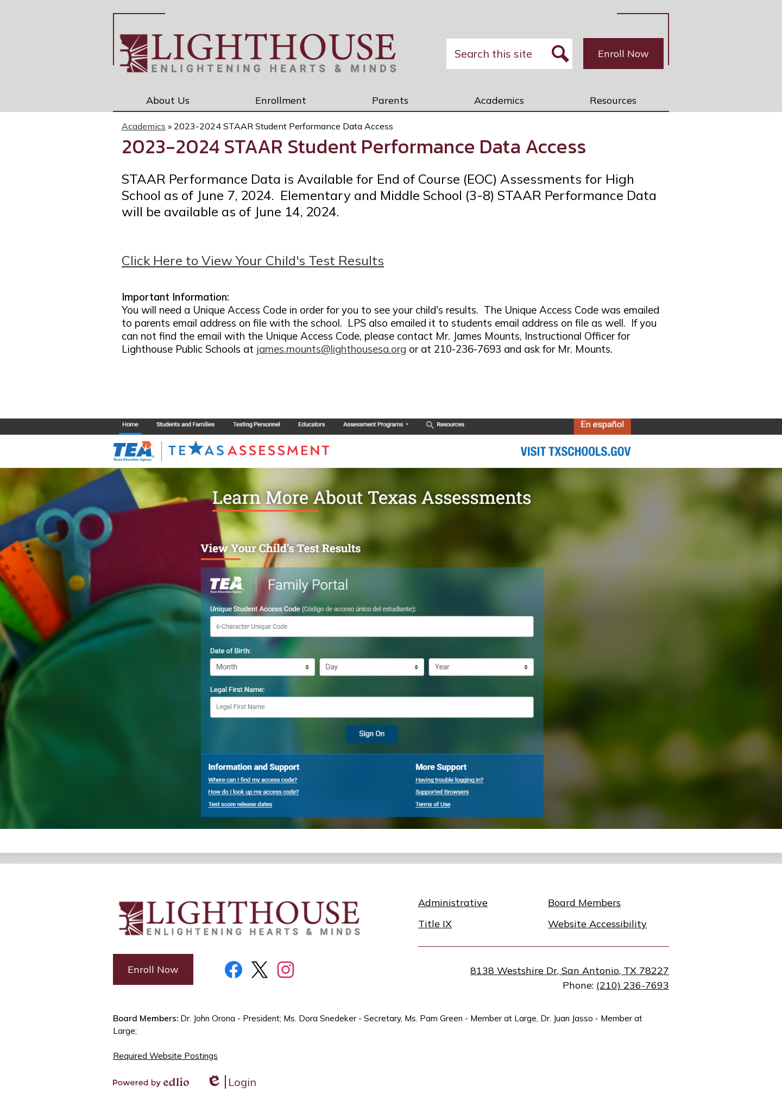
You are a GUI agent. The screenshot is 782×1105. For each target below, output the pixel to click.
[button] (168, 100)
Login (231, 1082)
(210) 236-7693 (632, 985)
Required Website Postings (165, 1056)
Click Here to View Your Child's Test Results (253, 260)
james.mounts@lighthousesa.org (331, 348)
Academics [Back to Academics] (144, 126)
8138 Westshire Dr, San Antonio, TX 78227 (569, 970)
